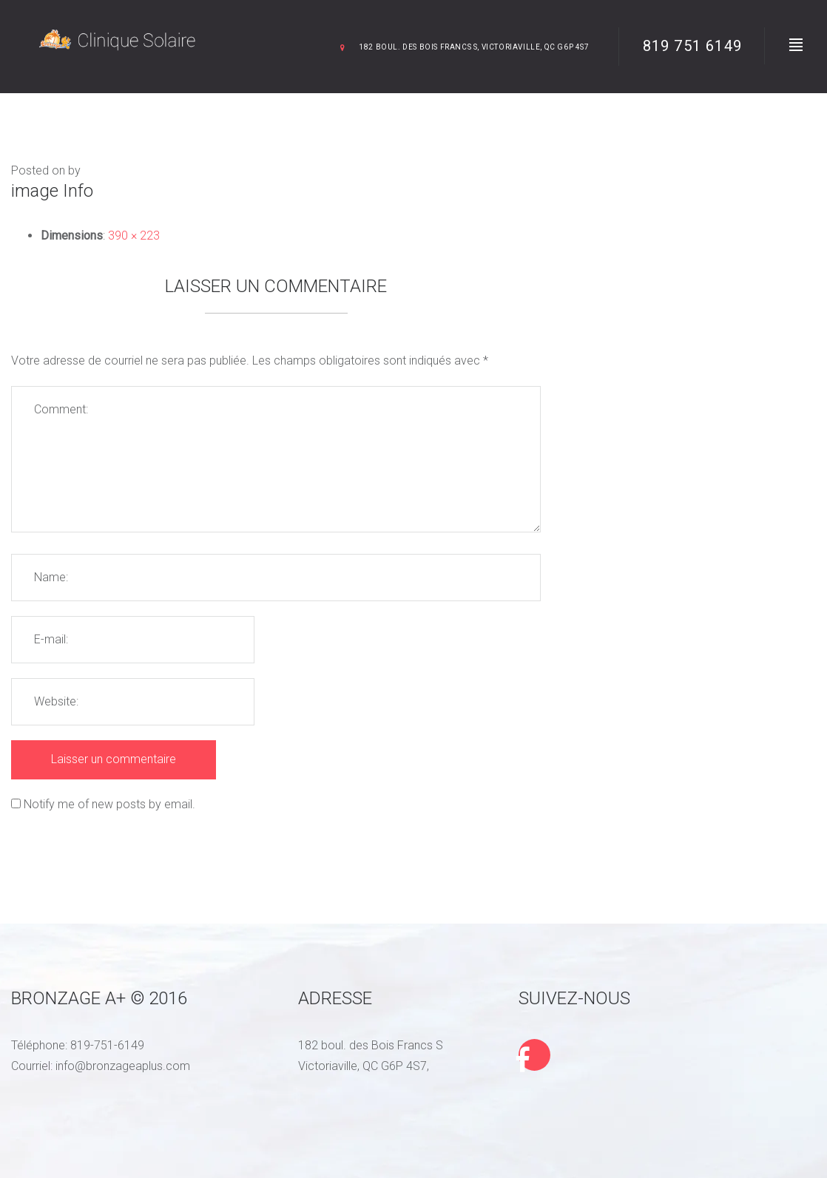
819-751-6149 (107, 1045)
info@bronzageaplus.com (122, 1066)
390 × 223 (134, 236)
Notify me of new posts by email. (109, 804)
